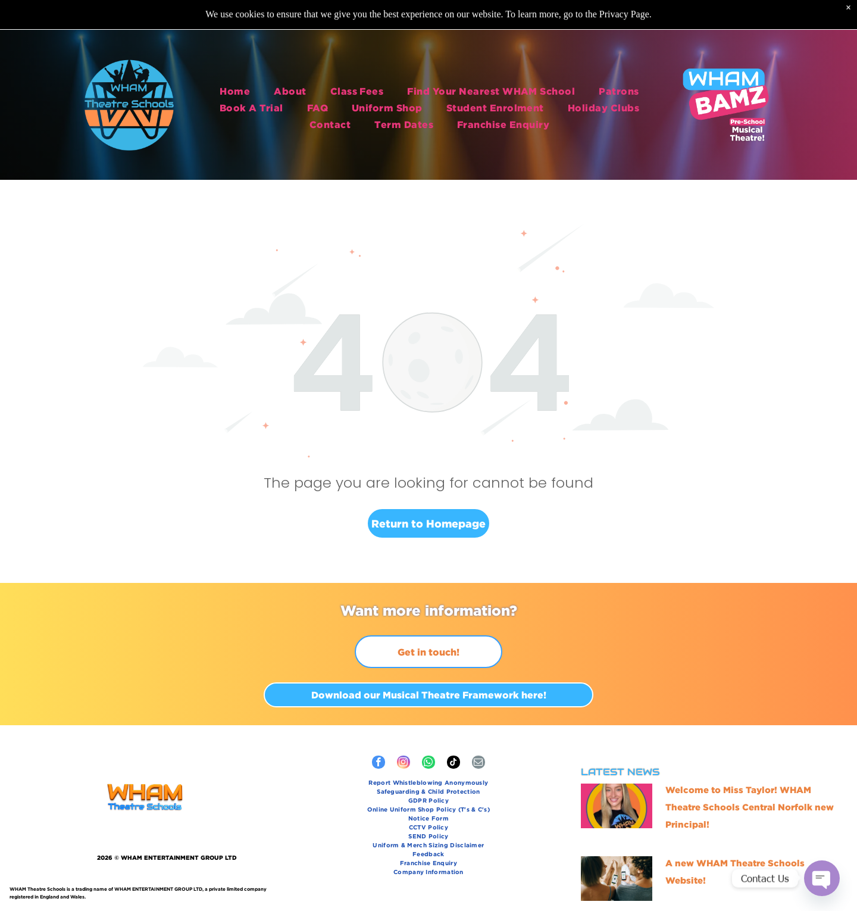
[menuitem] (235, 88)
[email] (478, 764)
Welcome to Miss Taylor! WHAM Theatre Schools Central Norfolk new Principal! (749, 807)
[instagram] (403, 764)
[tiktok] (453, 764)
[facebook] (378, 764)
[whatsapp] (428, 764)
